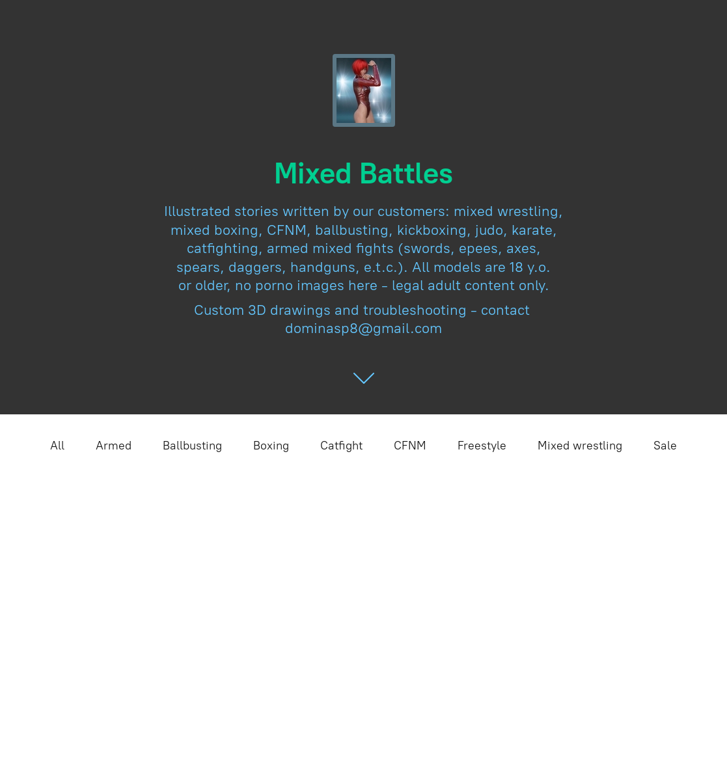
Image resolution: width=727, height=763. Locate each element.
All (57, 445)
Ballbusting (192, 445)
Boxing (271, 445)
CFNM (410, 445)
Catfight (341, 445)
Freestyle (482, 445)
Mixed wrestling (580, 445)
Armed (113, 445)
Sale (665, 445)
